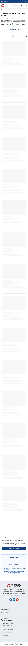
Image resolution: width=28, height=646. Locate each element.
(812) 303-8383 (8, 620)
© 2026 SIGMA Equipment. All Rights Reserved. (14, 644)
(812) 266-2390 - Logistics (8, 623)
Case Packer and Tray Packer (20, 9)
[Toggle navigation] (26, 5)
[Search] (21, 5)
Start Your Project (14, 29)
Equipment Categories (8, 9)
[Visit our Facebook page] (10, 599)
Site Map (14, 643)
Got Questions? (7, 618)
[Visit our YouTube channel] (17, 599)
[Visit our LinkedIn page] (14, 599)
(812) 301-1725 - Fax (7, 625)
